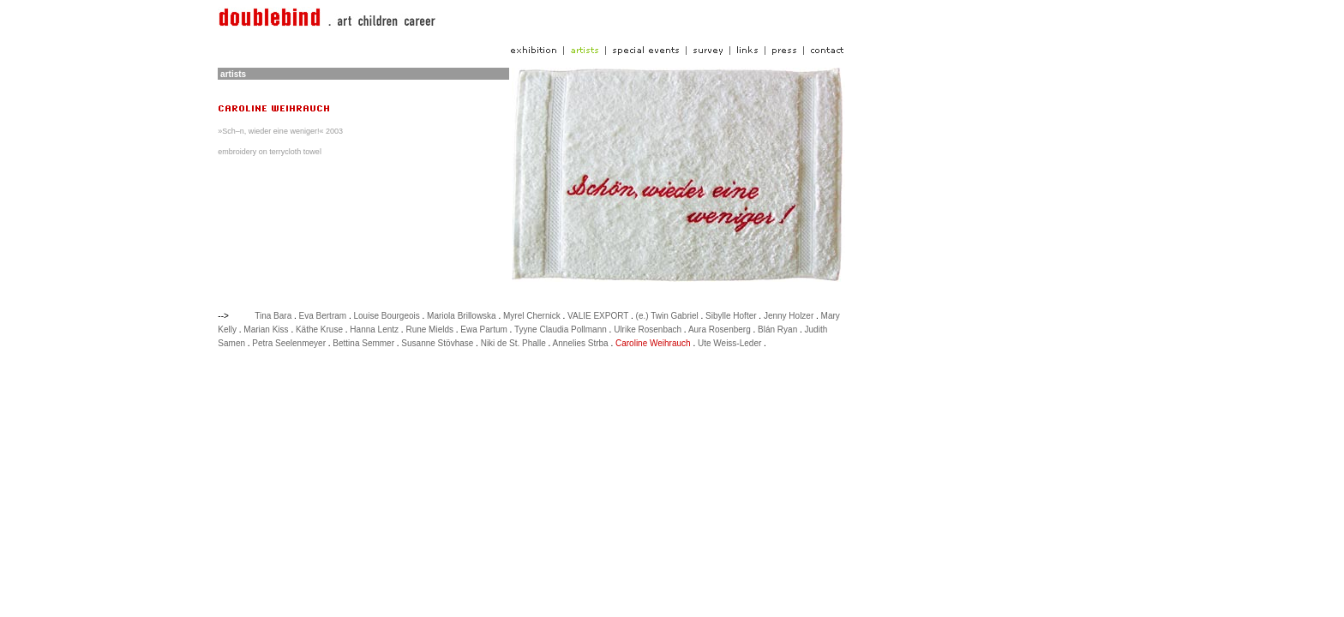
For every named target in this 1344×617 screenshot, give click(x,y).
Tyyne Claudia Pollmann (560, 329)
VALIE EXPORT (597, 315)
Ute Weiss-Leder (729, 343)
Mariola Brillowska (461, 315)
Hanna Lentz (374, 329)
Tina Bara (273, 315)
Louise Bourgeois (386, 315)
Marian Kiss (265, 329)
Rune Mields (429, 329)
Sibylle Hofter (730, 315)
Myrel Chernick (532, 315)
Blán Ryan (777, 329)
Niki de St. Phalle (513, 343)
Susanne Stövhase (437, 343)
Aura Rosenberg (719, 329)
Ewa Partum (483, 329)
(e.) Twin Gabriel (667, 315)
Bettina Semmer (363, 343)
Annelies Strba (581, 343)
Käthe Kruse (319, 329)
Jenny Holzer (788, 315)
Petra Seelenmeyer (289, 343)
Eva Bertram (323, 315)
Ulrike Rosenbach (647, 329)
